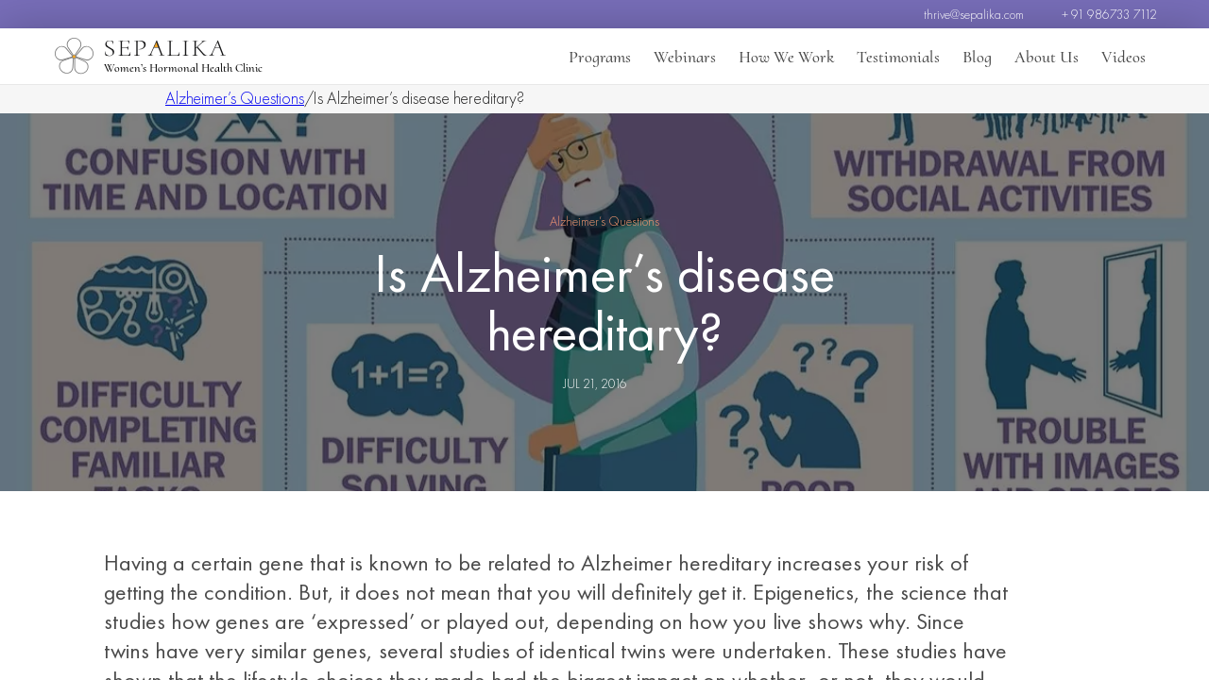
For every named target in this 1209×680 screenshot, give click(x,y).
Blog (977, 56)
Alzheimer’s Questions (234, 98)
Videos (1123, 56)
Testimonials (898, 56)
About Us (1046, 56)
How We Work (786, 56)
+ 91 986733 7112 (1109, 14)
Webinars (685, 56)
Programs (600, 56)
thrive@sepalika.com (974, 14)
